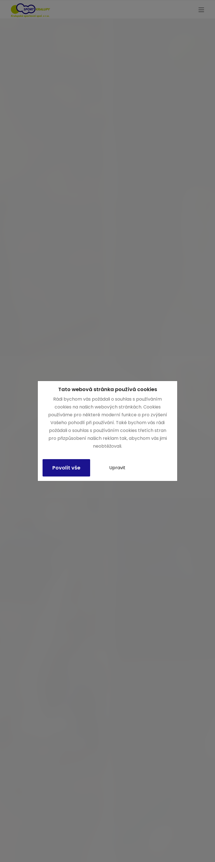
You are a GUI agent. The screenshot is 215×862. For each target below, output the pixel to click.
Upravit (117, 467)
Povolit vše (66, 467)
